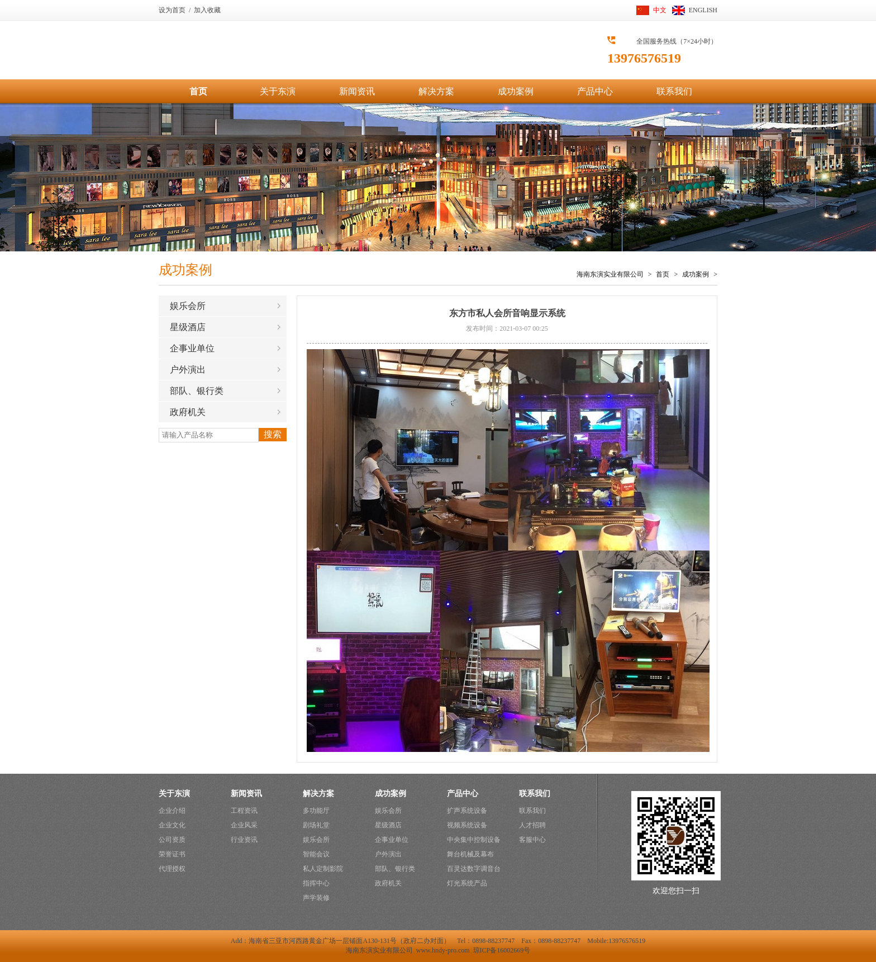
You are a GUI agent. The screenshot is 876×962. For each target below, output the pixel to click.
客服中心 (532, 840)
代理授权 (172, 869)
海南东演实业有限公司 (610, 274)
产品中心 (595, 91)
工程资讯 (244, 811)
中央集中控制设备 (474, 840)
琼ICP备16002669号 (502, 950)
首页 (198, 91)
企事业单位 (192, 348)
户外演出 (188, 369)
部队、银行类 (196, 391)
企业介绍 (172, 811)
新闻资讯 (357, 91)
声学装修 (316, 898)
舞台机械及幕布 (470, 854)
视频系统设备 (467, 825)
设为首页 (172, 10)
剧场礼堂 (316, 825)
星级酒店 (188, 327)
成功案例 (516, 91)
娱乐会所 (188, 306)
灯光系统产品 (467, 883)
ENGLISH (703, 10)
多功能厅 (316, 811)
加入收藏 (207, 10)
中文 (659, 10)
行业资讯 (244, 840)
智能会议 (316, 854)
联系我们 (674, 91)
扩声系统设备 (467, 811)
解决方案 (436, 91)
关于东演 (278, 91)
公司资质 (172, 840)
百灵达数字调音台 (474, 869)
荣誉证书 (172, 854)
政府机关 (188, 412)
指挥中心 (316, 883)
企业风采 (244, 825)
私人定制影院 (323, 869)
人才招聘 (532, 825)
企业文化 (172, 825)
